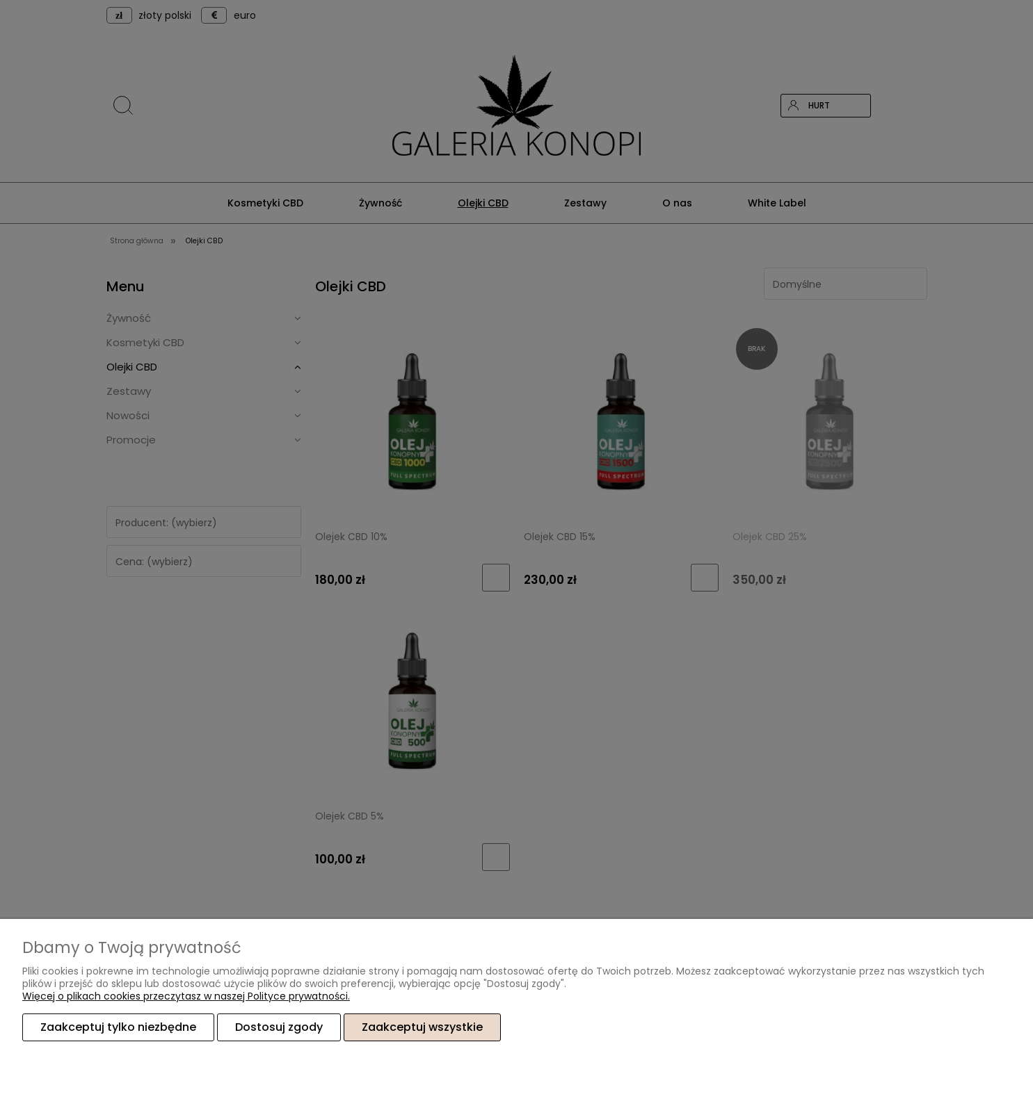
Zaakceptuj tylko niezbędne (118, 1027)
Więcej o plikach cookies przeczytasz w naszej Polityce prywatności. (186, 996)
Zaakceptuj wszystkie (422, 1027)
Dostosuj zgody (279, 1027)
